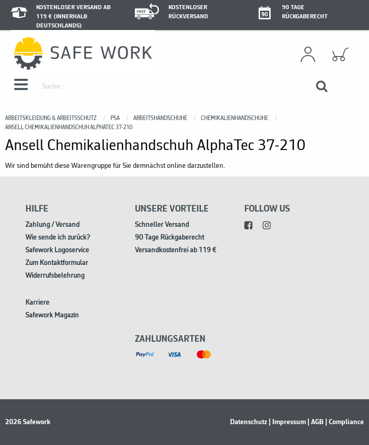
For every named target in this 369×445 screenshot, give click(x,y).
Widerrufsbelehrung (54, 276)
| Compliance (344, 422)
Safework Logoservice (57, 250)
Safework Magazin (52, 315)
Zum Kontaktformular (56, 263)
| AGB (315, 422)
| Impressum (287, 422)
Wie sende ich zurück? (57, 238)
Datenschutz (248, 422)
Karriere (37, 303)
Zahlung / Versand (52, 225)
